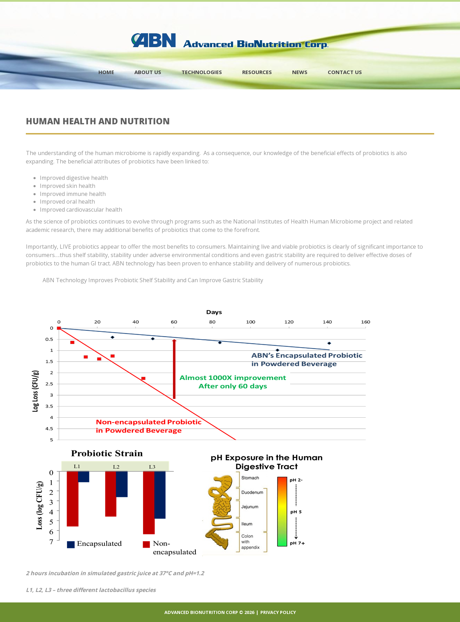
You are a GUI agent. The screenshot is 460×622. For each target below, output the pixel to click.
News (299, 71)
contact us (345, 71)
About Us (147, 71)
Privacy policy (278, 612)
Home (106, 71)
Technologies (201, 71)
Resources (257, 71)
